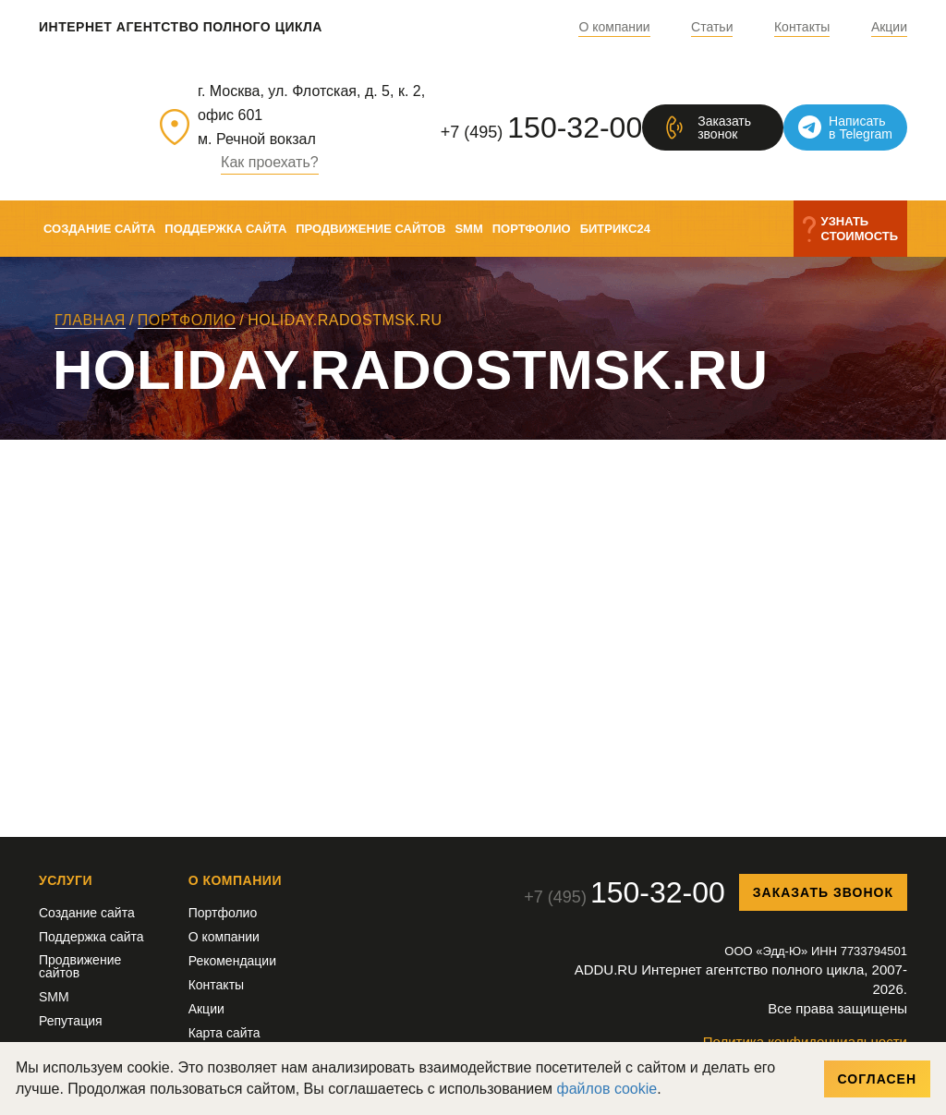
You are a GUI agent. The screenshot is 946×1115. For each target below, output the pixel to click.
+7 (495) (541, 127)
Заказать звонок (823, 892)
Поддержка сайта (225, 229)
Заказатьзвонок (724, 127)
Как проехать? (270, 162)
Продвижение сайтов (370, 229)
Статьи (712, 27)
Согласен (877, 1079)
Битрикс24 (615, 229)
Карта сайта (224, 1032)
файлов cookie (607, 1089)
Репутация (71, 1020)
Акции (889, 27)
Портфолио (531, 229)
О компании (613, 27)
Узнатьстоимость (859, 228)
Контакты (802, 27)
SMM (468, 229)
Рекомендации (232, 960)
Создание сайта (99, 229)
